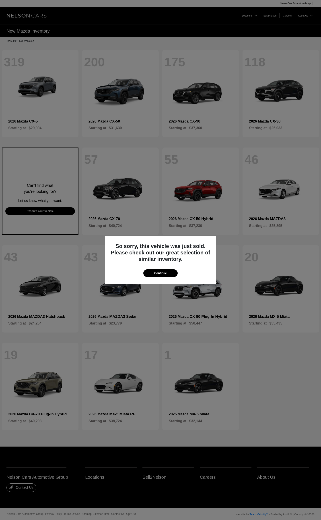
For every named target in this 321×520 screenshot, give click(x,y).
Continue (160, 273)
